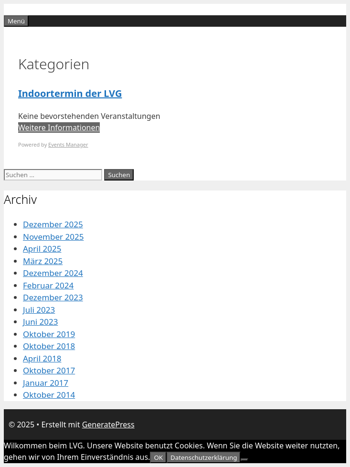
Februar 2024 (48, 285)
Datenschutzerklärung (203, 457)
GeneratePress (108, 424)
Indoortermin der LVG (70, 93)
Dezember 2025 (53, 224)
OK (158, 457)
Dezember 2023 (53, 297)
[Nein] (244, 459)
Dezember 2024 (53, 272)
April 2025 (42, 248)
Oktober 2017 (49, 370)
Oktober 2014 (49, 394)
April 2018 (42, 358)
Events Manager (68, 144)
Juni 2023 (40, 321)
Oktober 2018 (49, 345)
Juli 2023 (39, 309)
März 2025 (43, 260)
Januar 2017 (45, 382)
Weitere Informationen (59, 127)
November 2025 (53, 236)
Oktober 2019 (49, 334)
